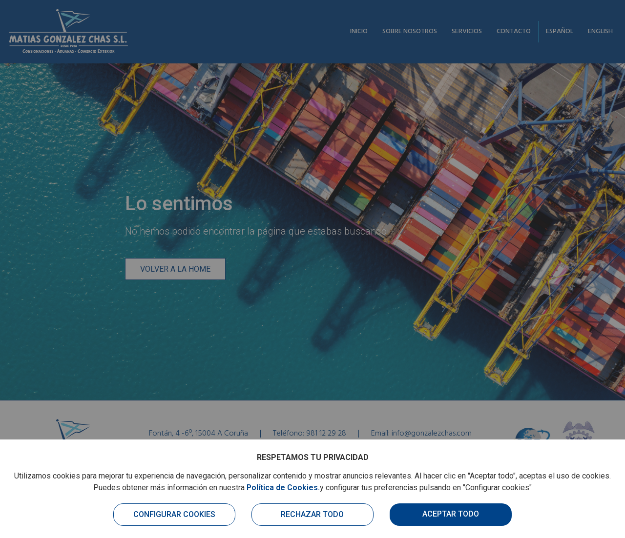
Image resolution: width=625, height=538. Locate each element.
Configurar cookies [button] (174, 514)
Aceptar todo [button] (450, 513)
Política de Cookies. (283, 487)
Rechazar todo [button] (312, 514)
